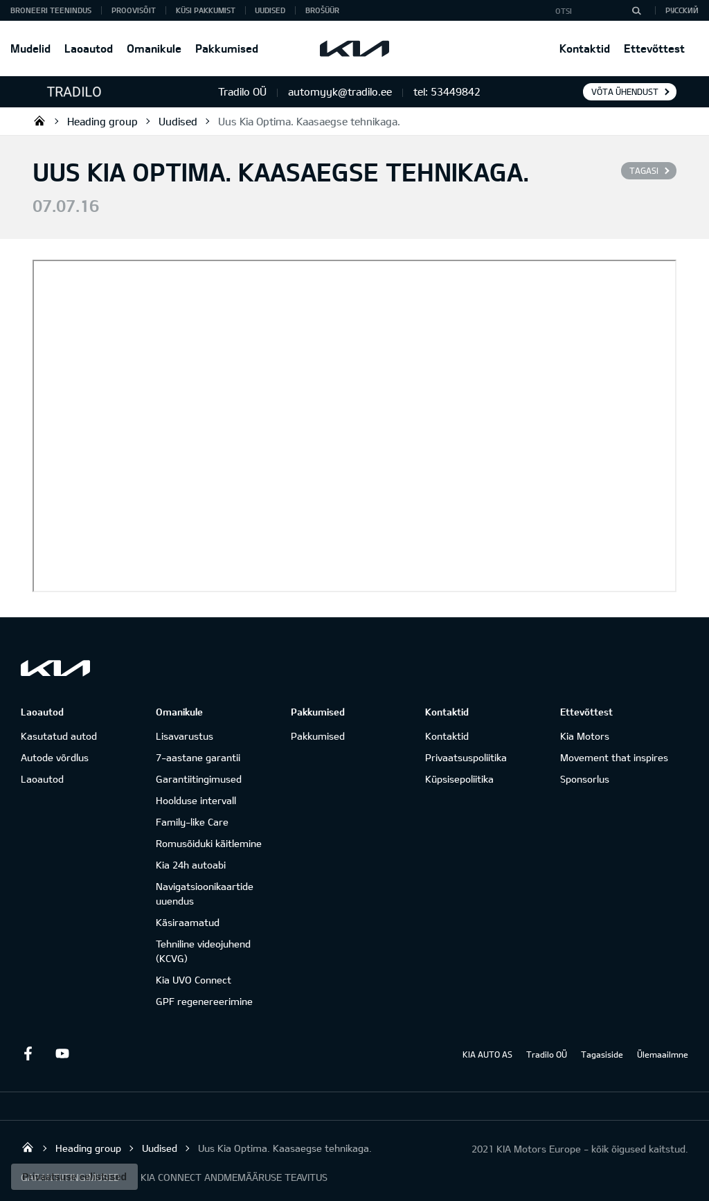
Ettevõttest (654, 48)
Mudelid (30, 48)
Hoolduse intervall (196, 800)
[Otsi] (636, 10)
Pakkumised (226, 48)
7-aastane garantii (198, 757)
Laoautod (88, 48)
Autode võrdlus (55, 757)
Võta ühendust (624, 91)
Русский (682, 10)
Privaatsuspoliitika (466, 757)
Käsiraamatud (187, 922)
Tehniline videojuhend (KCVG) (203, 951)
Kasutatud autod (59, 736)
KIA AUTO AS (487, 1054)
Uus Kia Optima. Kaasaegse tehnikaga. (309, 121)
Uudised (270, 10)
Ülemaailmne (662, 1054)
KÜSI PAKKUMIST (205, 10)
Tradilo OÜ (39, 120)
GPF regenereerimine (204, 1001)
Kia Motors (584, 736)
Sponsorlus (584, 779)
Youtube (62, 1053)
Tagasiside (602, 1054)
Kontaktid (584, 48)
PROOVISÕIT (133, 10)
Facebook (28, 1053)
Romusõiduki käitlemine (209, 843)
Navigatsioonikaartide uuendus (204, 893)
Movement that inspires (614, 757)
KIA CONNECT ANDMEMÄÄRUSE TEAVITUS (234, 1177)
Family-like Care (192, 822)
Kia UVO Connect (193, 980)
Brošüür (322, 10)
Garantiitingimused (199, 779)
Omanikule (154, 48)
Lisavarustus (184, 736)
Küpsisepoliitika (459, 779)
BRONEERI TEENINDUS (50, 10)
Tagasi (643, 170)
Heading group (102, 121)
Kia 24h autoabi (191, 865)
